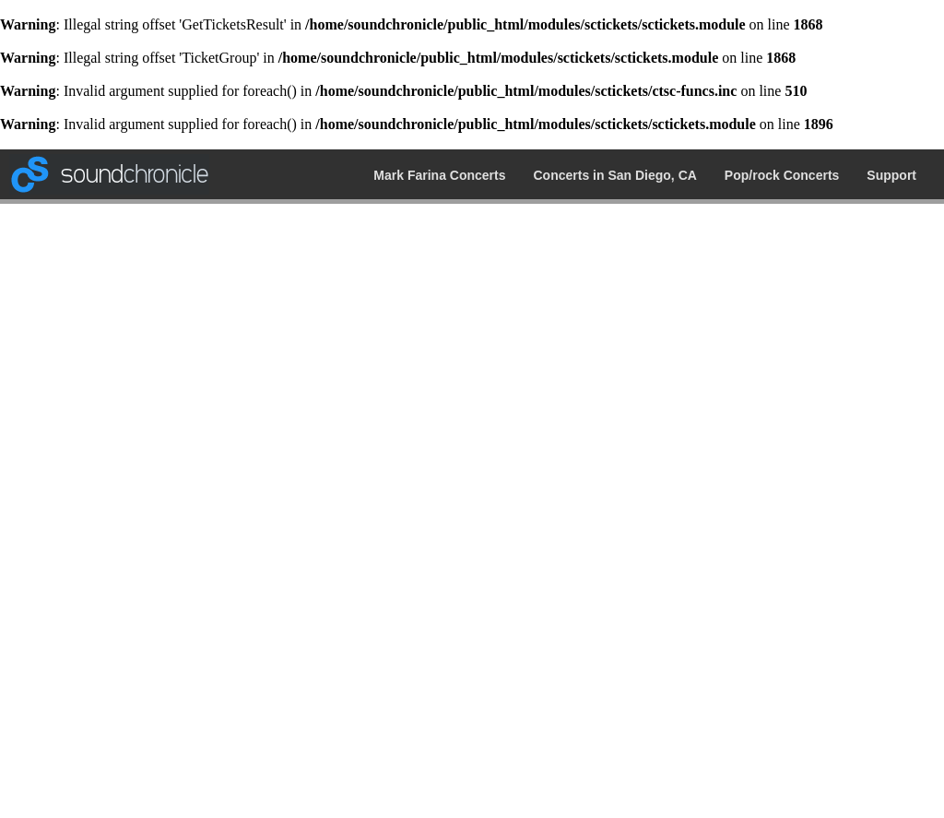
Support (891, 175)
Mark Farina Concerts (439, 175)
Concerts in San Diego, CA (615, 175)
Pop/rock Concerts (782, 175)
